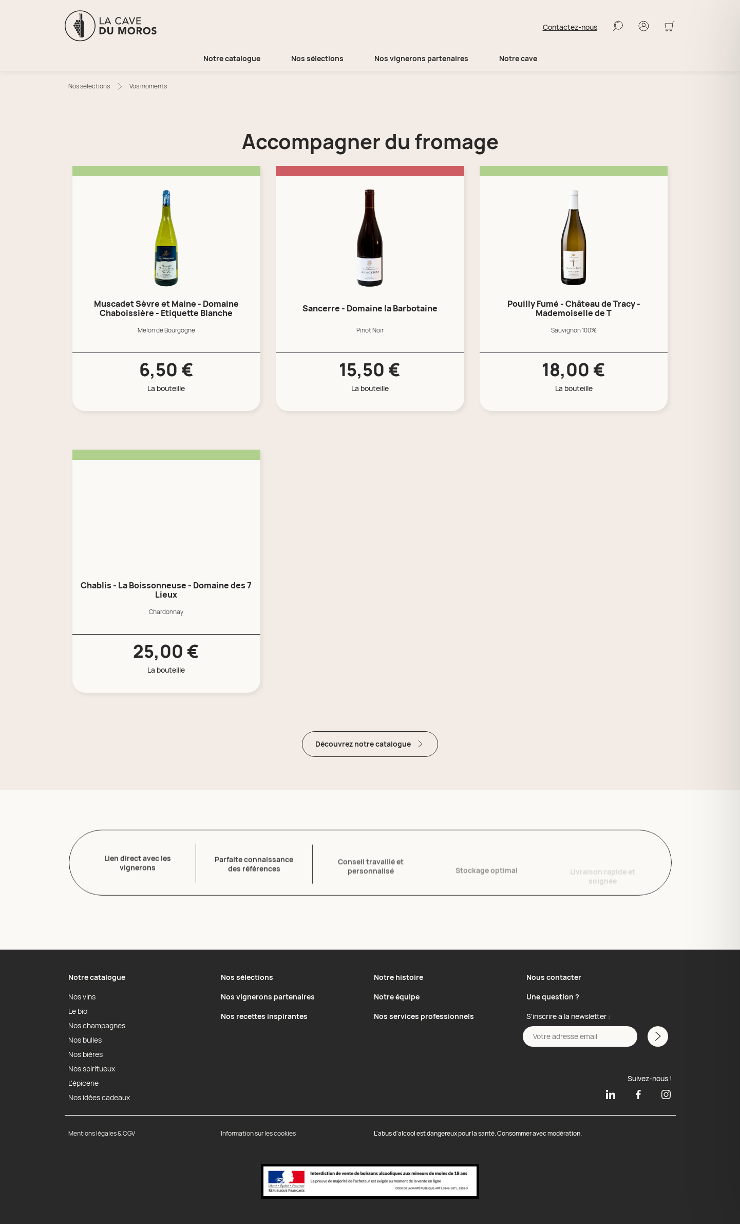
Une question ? (552, 997)
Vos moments (148, 86)
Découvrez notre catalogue (370, 744)
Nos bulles (85, 1040)
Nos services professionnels (424, 1016)
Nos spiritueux (91, 1068)
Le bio (77, 1011)
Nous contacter (553, 977)
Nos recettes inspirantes (264, 1016)
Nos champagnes (96, 1025)
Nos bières (85, 1054)
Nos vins (82, 997)
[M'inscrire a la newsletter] (658, 1036)
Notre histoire (398, 977)
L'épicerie (83, 1083)
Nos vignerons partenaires (421, 58)
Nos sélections (89, 86)
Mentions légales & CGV (101, 1133)
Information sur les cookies (258, 1133)
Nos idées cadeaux (99, 1097)
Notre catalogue (96, 977)
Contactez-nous (570, 27)
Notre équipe (397, 997)
